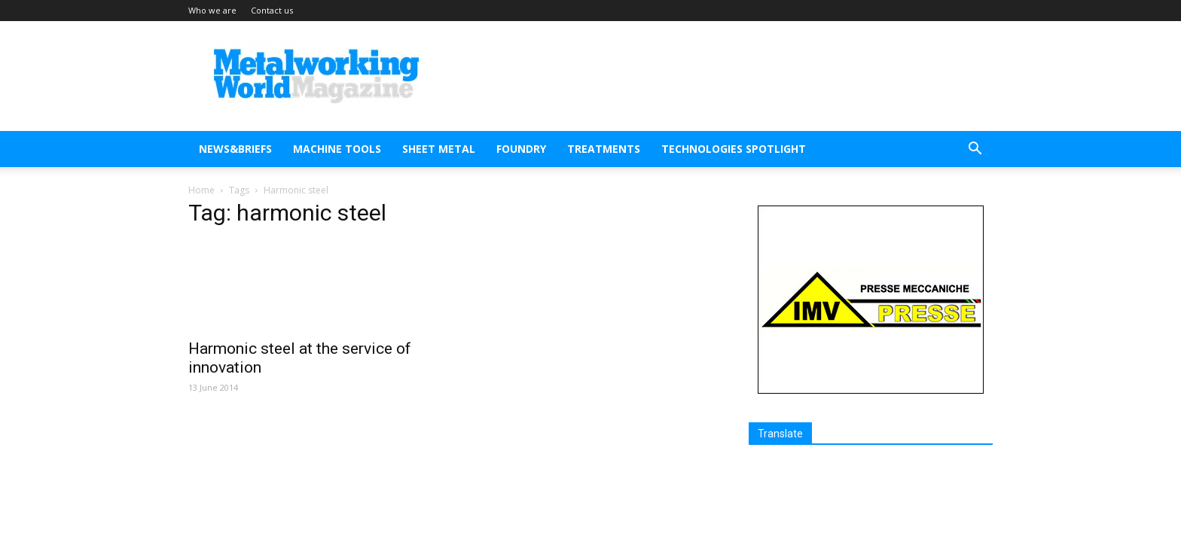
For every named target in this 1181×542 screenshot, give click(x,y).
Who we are (212, 10)
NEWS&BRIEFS (235, 149)
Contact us (272, 10)
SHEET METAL (438, 149)
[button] (975, 150)
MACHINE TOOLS (337, 149)
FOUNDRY (521, 149)
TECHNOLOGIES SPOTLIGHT (733, 149)
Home (201, 190)
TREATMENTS (603, 149)
